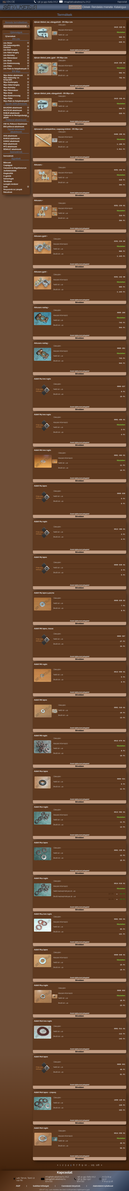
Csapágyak (7, 165)
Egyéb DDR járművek (16, 103)
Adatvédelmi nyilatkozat (103, 1186)
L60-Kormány (9, 55)
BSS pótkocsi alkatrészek (13, 127)
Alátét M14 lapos (41, 950)
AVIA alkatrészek (10, 136)
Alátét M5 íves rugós (42, 415)
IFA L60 (16, 39)
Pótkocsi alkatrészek (16, 120)
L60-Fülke (7, 66)
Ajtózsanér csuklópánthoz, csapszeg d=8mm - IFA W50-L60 (58, 129)
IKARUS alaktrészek (11, 139)
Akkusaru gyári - (40, 272)
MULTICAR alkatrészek (12, 110)
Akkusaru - (38, 165)
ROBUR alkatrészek (11, 113)
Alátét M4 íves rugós (42, 379)
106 (97, 1165)
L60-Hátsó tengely (11, 53)
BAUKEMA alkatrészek (12, 108)
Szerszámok (16, 152)
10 (86, 1165)
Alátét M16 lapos (41, 1057)
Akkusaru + (38, 200)
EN (8, 2)
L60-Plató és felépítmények (15, 69)
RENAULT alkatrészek (12, 149)
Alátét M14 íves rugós (43, 914)
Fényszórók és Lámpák (12, 189)
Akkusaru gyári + (40, 236)
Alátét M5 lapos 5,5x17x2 (44, 593)
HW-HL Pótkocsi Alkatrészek (15, 124)
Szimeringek (8, 179)
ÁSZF (18, 1186)
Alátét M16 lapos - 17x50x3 (45, 1092)
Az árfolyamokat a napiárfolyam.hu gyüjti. (78, 1189)
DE (13, 2)
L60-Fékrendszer (10, 58)
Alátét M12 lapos (41, 843)
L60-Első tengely (10, 50)
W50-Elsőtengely (10, 82)
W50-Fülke (7, 98)
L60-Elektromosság (11, 63)
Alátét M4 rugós (40, 522)
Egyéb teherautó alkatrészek (16, 130)
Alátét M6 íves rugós (42, 450)
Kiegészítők (8, 173)
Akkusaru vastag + (41, 307)
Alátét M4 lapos (40, 486)
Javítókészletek (9, 171)
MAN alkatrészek (10, 144)
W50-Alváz (7, 93)
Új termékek (10, 36)
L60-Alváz (7, 61)
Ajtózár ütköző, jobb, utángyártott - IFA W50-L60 (54, 93)
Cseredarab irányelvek (70, 1186)
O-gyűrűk (7, 176)
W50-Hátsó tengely (11, 85)
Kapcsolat (122, 2)
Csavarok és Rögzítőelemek (14, 168)
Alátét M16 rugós (41, 1128)
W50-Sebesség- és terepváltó (11, 79)
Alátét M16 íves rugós (43, 1021)
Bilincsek (7, 163)
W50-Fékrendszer (10, 90)
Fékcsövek (7, 192)
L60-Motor (7, 43)
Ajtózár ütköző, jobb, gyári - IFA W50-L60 (50, 58)
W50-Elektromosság (11, 96)
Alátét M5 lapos (40, 557)
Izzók (5, 187)
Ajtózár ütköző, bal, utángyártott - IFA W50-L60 (53, 22)
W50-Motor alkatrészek (13, 75)
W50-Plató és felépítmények (15, 101)
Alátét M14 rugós (41, 985)
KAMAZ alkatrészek (11, 141)
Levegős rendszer (10, 184)
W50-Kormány (9, 88)
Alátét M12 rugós (41, 878)
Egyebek (16, 158)
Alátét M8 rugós (40, 736)
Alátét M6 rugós (40, 664)
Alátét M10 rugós (41, 807)
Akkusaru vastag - (41, 343)
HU (4, 2)
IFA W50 (16, 71)
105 (92, 1165)
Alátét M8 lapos (40, 700)
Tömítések (7, 181)
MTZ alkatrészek (10, 147)
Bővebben (79, 54)
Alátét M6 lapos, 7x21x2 (43, 629)
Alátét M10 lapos (41, 771)
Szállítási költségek (41, 1186)
